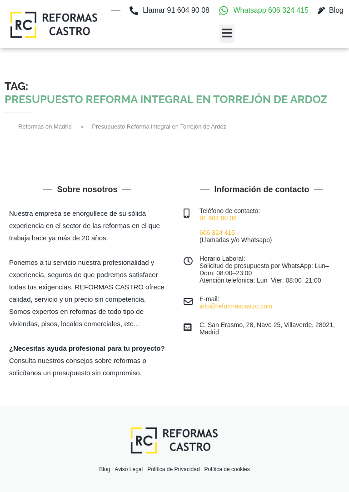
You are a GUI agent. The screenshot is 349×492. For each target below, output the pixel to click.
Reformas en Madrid (45, 126)
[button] (226, 34)
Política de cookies (227, 469)
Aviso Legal (129, 469)
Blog (104, 469)
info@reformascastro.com (235, 306)
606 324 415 (217, 232)
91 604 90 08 (218, 218)
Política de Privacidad (173, 469)
